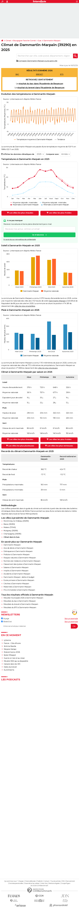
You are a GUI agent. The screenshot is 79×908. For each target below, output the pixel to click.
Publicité (40, 881)
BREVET (39, 74)
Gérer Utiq (44, 883)
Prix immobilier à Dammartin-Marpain (19, 590)
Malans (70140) (10, 527)
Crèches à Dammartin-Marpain (16, 584)
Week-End (6, 622)
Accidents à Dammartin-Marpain (17, 574)
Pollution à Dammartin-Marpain (17, 554)
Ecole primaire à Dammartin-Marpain (19, 580)
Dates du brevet (10, 667)
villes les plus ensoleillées (25, 306)
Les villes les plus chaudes (20, 213)
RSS (63, 881)
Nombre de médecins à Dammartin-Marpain (22, 561)
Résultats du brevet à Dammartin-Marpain (21, 604)
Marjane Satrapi (10, 649)
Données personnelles (16, 883)
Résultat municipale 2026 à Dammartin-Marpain (23, 598)
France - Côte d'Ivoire (12, 643)
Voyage (5, 618)
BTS (61, 74)
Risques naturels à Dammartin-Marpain (20, 558)
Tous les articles (55, 881)
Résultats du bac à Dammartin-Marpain (20, 601)
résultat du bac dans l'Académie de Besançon (41, 84)
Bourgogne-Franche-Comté (24, 41)
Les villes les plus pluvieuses (20, 446)
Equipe (21, 881)
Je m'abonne (38, 235)
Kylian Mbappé (10, 655)
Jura (39, 41)
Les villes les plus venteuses (59, 446)
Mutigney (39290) (11, 531)
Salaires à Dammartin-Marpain (16, 567)
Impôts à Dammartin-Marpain (16, 571)
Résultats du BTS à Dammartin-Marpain (20, 607)
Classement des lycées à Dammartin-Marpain (22, 564)
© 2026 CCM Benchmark (39, 885)
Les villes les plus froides (59, 213)
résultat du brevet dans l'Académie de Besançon (40, 88)
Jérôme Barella (10, 646)
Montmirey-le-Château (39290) (16, 521)
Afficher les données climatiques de (17, 154)
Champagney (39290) (12, 534)
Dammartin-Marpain (52, 41)
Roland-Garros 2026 (12, 652)
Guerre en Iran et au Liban (14, 658)
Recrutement (70, 881)
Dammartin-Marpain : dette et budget (19, 577)
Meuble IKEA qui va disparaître (16, 661)
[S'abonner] (39, 626)
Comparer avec (52, 154)
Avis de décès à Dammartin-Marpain (18, 548)
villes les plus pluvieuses (48, 368)
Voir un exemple (71, 618)
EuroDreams (9, 670)
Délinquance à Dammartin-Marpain (18, 551)
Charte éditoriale (30, 881)
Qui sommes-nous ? (11, 881)
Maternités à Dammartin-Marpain (17, 587)
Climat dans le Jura (11, 537)
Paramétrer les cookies (32, 883)
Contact (46, 881)
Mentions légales (54, 883)
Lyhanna (7, 640)
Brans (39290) (9, 524)
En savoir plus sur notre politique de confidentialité (20, 239)
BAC (17, 74)
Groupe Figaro (65, 883)
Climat (8, 41)
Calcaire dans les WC (12, 664)
